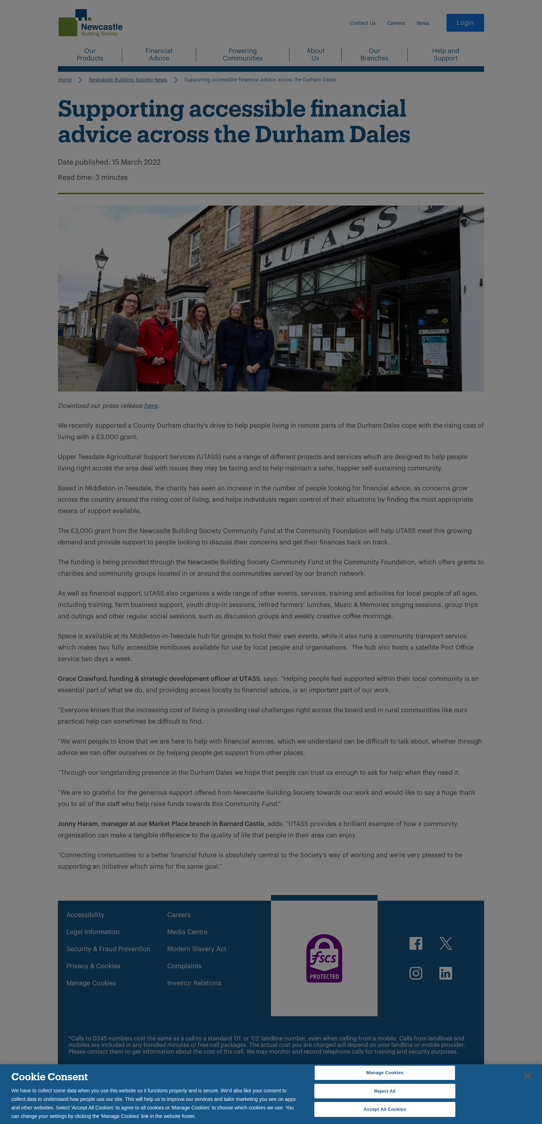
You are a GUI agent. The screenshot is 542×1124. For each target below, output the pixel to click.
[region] (271, 1094)
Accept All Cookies (385, 1109)
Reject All (384, 1091)
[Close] (528, 1075)
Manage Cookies (384, 1072)
